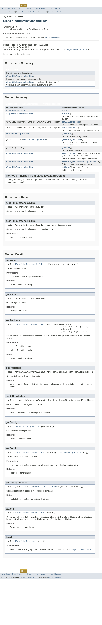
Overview (5, 5)
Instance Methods (30, 106)
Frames (30, 8)
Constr (23, 12)
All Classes (56, 8)
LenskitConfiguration (17, 137)
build (65, 113)
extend (65, 116)
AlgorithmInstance (51, 37)
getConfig (67, 137)
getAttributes (69, 131)
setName (66, 172)
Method (31, 12)
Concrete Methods (51, 106)
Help (55, 5)
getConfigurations (71, 143)
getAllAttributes (71, 124)
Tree (31, 5)
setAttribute (68, 158)
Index (49, 5)
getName (66, 151)
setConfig (67, 166)
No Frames (40, 8)
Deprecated (40, 5)
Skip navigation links (8, 3)
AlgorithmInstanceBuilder (19, 78)
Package (14, 5)
